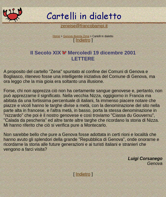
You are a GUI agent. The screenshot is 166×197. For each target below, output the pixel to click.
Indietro (83, 40)
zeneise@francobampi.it (84, 26)
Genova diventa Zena (76, 36)
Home (56, 36)
